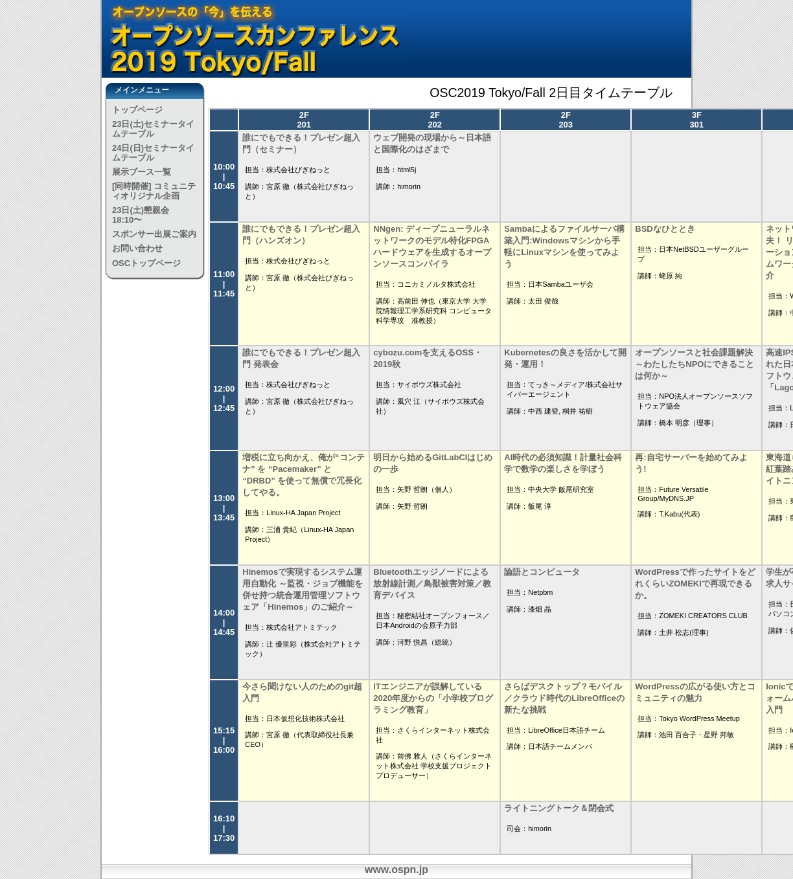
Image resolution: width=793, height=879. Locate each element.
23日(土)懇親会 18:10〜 (140, 214)
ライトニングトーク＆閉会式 (559, 808)
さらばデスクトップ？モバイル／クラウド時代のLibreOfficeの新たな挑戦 (564, 698)
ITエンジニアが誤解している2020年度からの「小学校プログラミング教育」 (433, 698)
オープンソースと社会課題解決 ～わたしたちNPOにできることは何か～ (694, 364)
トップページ (137, 110)
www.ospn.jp (396, 869)
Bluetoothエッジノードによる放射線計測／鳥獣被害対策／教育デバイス (432, 583)
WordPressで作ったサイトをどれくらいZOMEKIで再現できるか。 (695, 583)
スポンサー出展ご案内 (154, 234)
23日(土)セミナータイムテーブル (153, 128)
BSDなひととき (665, 229)
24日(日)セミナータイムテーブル (153, 152)
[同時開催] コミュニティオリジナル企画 (154, 190)
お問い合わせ (137, 248)
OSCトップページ (146, 263)
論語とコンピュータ (542, 572)
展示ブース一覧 (141, 172)
